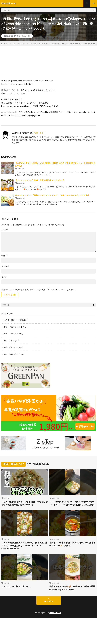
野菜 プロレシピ (11, 334)
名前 (4, 256)
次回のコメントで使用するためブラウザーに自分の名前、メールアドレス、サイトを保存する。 (39, 290)
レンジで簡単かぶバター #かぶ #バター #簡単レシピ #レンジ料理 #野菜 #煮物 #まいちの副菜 (71, 503)
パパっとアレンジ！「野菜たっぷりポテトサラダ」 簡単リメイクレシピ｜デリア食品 (52, 195)
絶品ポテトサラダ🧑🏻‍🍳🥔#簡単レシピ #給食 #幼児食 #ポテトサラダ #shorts (72, 588)
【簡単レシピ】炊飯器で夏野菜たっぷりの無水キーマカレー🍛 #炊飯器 (72, 544)
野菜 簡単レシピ (23, 36)
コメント (4, 229)
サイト (4, 277)
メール (5, 266)
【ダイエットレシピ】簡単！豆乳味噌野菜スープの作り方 (39, 180)
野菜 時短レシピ (11, 347)
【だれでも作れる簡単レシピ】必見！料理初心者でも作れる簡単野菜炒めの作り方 (24, 503)
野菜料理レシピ (55, 613)
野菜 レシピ (9, 341)
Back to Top (48, 601)
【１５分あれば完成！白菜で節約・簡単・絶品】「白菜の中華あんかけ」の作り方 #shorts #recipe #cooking (24, 545)
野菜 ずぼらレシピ (12, 327)
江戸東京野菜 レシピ (13, 320)
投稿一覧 (37, 133)
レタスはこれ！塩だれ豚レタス (16, 586)
